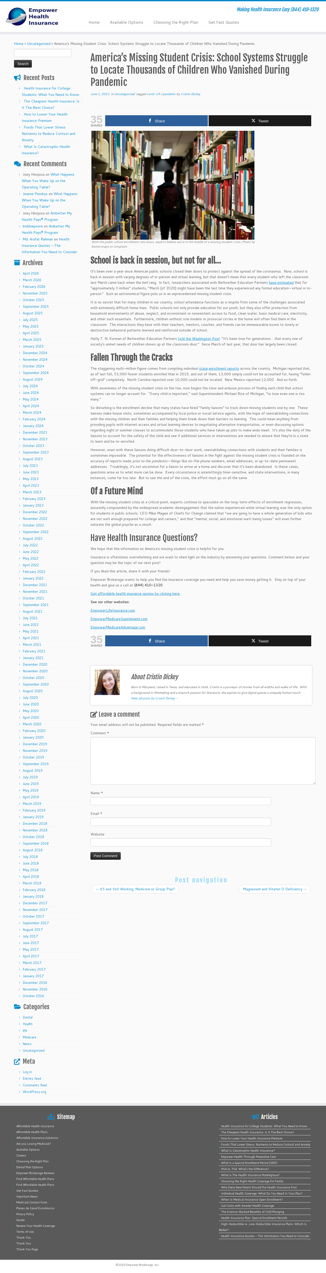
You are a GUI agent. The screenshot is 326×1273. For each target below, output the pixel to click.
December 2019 (35, 744)
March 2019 (32, 803)
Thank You (23, 1238)
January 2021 (33, 657)
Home (94, 22)
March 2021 (32, 644)
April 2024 (31, 406)
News (27, 1043)
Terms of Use (25, 1232)
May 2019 (30, 790)
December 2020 (35, 664)
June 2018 (31, 863)
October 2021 (33, 598)
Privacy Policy (25, 1214)
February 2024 (34, 419)
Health (28, 1024)
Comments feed (35, 1085)
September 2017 (36, 923)
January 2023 (33, 505)
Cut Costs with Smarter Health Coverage (247, 1206)
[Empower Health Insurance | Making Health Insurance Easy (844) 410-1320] (37, 16)
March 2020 (32, 724)
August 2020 (33, 691)
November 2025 (35, 293)
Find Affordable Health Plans (35, 1179)
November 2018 (35, 830)
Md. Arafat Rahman (38, 239)
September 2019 (36, 764)
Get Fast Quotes (223, 22)
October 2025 (33, 300)
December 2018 (35, 823)
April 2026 (31, 273)
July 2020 (30, 697)
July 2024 (30, 386)
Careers (21, 1155)
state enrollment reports (219, 368)
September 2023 (36, 452)
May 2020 (30, 711)
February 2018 (34, 890)
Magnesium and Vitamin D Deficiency (275, 889)
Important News (27, 1196)
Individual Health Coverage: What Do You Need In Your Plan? (262, 1193)
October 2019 (33, 757)
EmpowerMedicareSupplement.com (118, 618)
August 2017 (33, 929)
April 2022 (31, 565)
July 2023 (30, 465)
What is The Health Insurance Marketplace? (250, 1175)
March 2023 (32, 492)
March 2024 (32, 412)
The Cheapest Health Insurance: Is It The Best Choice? (257, 1132)
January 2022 (33, 578)
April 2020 (31, 717)
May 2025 (30, 326)
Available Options (126, 22)
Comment (99, 733)
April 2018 (31, 876)
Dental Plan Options (29, 1167)
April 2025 (31, 333)
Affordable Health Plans (32, 1132)
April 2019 (31, 797)
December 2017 (35, 903)
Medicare (29, 1037)
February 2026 (34, 286)
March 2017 (32, 962)
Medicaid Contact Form (31, 1202)
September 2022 (36, 532)
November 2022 (35, 518)
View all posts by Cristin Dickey (155, 698)
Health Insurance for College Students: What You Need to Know (264, 1126)
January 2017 (33, 976)
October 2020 (33, 677)
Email (96, 813)
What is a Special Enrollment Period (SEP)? (249, 1163)
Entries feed (32, 1078)
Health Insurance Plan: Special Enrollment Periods (254, 1218)
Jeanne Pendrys (35, 193)
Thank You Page (27, 1249)
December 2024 (35, 353)
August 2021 (33, 611)
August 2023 (33, 459)
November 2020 (35, 671)
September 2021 (36, 604)
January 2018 (33, 896)
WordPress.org (34, 1091)
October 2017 (33, 916)
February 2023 (34, 498)
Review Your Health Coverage (35, 1226)
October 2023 (33, 445)
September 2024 (36, 372)
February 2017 (34, 969)
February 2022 (34, 571)
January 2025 (33, 346)
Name (96, 792)
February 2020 (34, 730)
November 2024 (35, 359)
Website (97, 834)
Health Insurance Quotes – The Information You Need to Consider (49, 245)
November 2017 (35, 909)
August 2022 (33, 538)
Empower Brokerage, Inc (142, 1265)
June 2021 (31, 624)
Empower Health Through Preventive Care (248, 1157)
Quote (20, 1220)
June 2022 (31, 551)
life (25, 1030)
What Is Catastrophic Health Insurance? (248, 1151)
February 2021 (34, 651)
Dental (28, 1017)
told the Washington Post (199, 338)
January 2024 (33, 425)
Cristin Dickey (190, 94)
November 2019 (35, 750)
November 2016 (35, 989)
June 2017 (31, 943)
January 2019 (33, 817)
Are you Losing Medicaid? (33, 1144)
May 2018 (30, 870)
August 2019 (33, 770)
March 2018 (32, 883)
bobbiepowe (33, 226)
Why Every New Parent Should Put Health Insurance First (259, 1187)
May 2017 (30, 949)
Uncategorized (38, 43)
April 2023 (31, 485)
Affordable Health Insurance (35, 1126)
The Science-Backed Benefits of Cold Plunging (252, 1212)
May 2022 (30, 558)
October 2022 (33, 525)
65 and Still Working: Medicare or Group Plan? (135, 889)
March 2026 (32, 280)
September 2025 (36, 306)
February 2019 (34, 810)
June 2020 (31, 704)
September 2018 (36, 843)
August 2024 (33, 379)
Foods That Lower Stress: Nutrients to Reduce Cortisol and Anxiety (48, 134)
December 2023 (35, 432)
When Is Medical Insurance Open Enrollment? (252, 1200)
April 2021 (31, 638)
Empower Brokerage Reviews (35, 1173)
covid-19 (154, 94)
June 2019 (31, 783)
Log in (27, 1072)
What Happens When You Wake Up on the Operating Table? (48, 181)
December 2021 (35, 585)
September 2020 (36, 684)
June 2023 (31, 472)
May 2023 (30, 479)
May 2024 (30, 399)
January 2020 (33, 737)
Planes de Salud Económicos (35, 1208)
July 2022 (30, 545)
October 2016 (33, 996)
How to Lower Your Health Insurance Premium (251, 1138)
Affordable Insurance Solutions (37, 1138)
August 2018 (33, 850)
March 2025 (32, 339)
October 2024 (33, 366)
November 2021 (35, 591)
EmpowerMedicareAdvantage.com (117, 627)
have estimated (281, 282)
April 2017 (31, 956)
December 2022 (35, 512)
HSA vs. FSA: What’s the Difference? (245, 1169)
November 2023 (35, 439)
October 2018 (33, 836)
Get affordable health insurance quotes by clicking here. (135, 593)
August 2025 (33, 313)
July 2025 (30, 319)
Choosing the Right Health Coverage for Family (252, 1181)
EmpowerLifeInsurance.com (112, 610)
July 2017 (30, 936)
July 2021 (30, 618)
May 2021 (30, 631)
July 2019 (30, 777)
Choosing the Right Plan (175, 22)
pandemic (169, 94)
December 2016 (35, 982)
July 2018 (30, 856)
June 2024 (31, 392)
